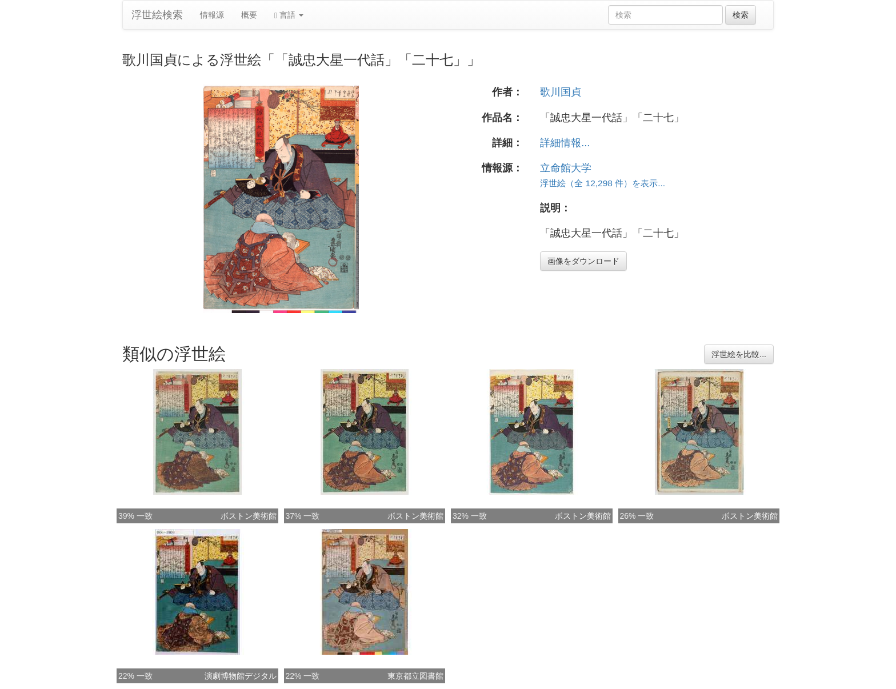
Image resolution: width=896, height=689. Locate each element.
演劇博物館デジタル (241, 675)
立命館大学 (565, 168)
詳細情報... (565, 143)
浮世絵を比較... (738, 354)
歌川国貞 (560, 92)
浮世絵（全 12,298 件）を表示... (602, 183)
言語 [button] (288, 15)
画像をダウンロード (583, 261)
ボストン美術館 (249, 515)
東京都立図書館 (415, 675)
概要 (249, 14)
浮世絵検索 (157, 15)
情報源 (212, 14)
